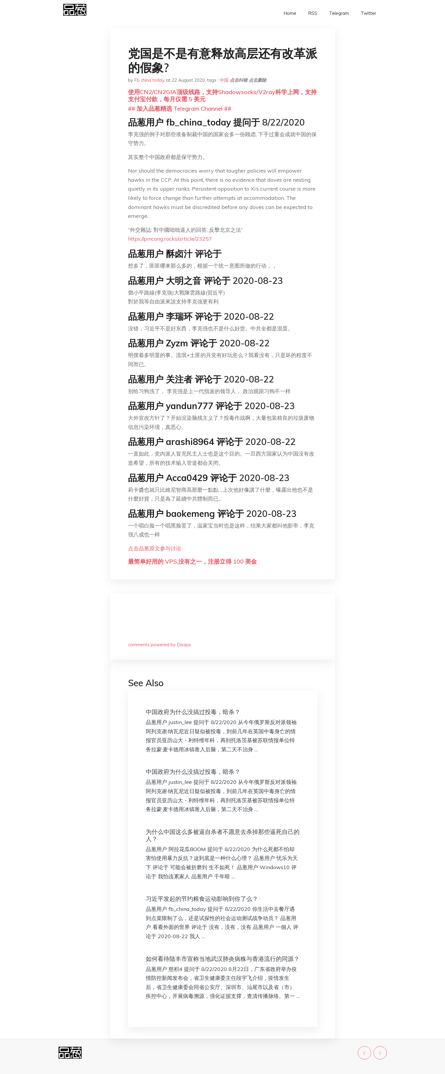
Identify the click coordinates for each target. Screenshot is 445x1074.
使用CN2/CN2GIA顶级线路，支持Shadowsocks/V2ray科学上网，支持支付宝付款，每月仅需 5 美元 (222, 95)
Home (290, 13)
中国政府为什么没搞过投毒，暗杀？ (193, 712)
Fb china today (149, 80)
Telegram (339, 13)
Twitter (368, 13)
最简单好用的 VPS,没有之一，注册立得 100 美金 (192, 561)
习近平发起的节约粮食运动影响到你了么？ (202, 898)
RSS (312, 13)
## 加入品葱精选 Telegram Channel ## (179, 108)
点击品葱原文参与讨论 (154, 548)
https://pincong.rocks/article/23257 (170, 238)
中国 (224, 80)
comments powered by (159, 644)
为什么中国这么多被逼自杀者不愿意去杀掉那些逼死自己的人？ (223, 835)
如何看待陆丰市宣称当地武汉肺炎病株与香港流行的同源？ (223, 958)
